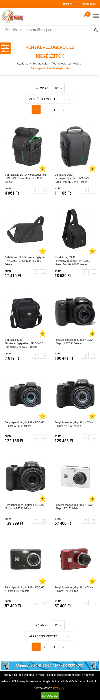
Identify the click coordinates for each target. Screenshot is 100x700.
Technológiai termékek (65, 63)
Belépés (67, 4)
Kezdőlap (22, 63)
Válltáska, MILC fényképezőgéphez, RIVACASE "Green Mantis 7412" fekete (25, 178)
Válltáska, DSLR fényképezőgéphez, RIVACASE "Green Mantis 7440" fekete (72, 178)
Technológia (40, 63)
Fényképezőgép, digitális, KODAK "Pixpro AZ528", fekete (24, 506)
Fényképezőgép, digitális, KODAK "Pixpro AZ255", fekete (74, 341)
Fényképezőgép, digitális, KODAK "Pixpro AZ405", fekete (24, 423)
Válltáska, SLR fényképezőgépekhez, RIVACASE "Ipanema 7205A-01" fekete (24, 343)
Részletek (58, 688)
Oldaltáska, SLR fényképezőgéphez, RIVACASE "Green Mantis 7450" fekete (25, 260)
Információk (89, 4)
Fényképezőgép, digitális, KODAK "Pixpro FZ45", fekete (24, 589)
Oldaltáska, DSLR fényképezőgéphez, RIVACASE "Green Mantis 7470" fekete (72, 260)
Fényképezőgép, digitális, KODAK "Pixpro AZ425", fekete (74, 423)
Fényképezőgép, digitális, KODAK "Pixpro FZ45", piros (74, 589)
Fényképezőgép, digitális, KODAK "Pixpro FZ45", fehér (74, 506)
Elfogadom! (50, 695)
